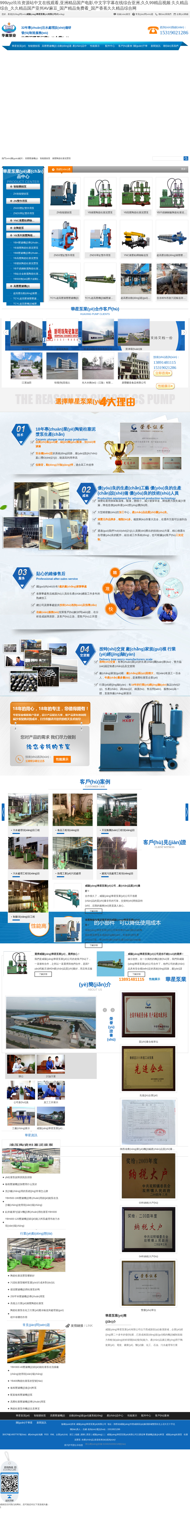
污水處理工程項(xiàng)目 (26, 873)
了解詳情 (93, 911)
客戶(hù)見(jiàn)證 (164, 842)
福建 (77, 1434)
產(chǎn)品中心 (80, 47)
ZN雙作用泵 (20, 200)
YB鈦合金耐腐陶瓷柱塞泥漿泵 (29, 273)
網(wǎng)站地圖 (35, 1434)
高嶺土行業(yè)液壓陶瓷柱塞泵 (27, 1303)
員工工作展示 (51, 1102)
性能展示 (95, 45)
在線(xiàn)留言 (123, 14)
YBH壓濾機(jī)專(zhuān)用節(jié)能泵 (29, 242)
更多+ (184, 169)
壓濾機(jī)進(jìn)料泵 (155, 1434)
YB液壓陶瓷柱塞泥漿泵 (25, 247)
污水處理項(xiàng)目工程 (26, 830)
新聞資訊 (155, 45)
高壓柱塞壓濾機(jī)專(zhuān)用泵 (28, 1401)
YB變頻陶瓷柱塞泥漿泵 (25, 263)
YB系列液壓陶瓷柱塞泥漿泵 (26, 235)
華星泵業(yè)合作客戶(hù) (95, 309)
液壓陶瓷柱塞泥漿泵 (61, 158)
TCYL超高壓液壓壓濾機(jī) (27, 298)
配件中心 (110, 45)
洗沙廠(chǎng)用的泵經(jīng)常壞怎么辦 (26, 1191)
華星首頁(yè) (19, 45)
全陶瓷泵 (18, 227)
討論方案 (51, 1076)
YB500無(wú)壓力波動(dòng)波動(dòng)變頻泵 (29, 279)
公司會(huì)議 (21, 1102)
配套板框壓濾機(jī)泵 (21, 1394)
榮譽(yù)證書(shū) (111, 1029)
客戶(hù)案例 (125, 45)
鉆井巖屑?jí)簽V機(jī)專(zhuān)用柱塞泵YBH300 (31, 1212)
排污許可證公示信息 (73, 1445)
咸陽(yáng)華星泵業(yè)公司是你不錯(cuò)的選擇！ (156, 954)
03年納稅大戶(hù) (148, 1202)
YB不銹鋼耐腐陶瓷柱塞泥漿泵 (29, 268)
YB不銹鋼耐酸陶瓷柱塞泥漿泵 (172, 212)
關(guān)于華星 (140, 47)
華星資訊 (31, 1135)
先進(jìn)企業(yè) (149, 1095)
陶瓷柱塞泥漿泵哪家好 (22, 1275)
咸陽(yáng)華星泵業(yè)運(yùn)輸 (51, 1128)
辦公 (21, 1076)
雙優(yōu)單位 (148, 1310)
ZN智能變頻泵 (21, 193)
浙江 (71, 1434)
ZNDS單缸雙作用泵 (23, 213)
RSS (46, 1434)
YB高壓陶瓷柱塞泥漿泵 (25, 258)
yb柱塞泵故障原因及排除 (18, 1177)
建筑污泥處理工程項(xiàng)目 (117, 873)
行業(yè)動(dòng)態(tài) (36, 1233)
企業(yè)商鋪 (182, 14)
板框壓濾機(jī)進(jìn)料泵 (23, 1387)
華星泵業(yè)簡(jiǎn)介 (115, 1318)
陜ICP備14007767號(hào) (14, 1434)
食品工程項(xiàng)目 (68, 830)
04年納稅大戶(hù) (148, 1256)
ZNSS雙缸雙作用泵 (23, 208)
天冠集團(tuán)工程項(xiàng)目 (118, 830)
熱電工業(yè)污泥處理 (69, 873)
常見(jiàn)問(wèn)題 (144, 14)
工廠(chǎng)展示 (21, 1128)
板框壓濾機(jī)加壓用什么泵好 (21, 1184)
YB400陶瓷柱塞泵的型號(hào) (26, 1380)
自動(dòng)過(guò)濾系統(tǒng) (64, 47)
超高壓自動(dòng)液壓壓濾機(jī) (29, 293)
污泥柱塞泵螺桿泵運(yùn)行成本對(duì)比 (32, 1282)
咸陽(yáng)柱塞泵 (174, 1434)
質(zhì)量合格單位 (148, 1041)
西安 (89, 1434)
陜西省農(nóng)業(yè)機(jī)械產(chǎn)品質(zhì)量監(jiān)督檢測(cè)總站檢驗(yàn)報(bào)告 (148, 1149)
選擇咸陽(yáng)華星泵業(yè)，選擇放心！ (57, 954)
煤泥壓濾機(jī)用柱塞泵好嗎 (25, 1289)
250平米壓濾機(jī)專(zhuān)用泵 (27, 1296)
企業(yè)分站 (62, 1434)
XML (52, 1434)
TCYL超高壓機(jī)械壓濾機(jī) (28, 303)
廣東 (83, 1434)
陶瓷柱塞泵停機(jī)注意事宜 (25, 1408)
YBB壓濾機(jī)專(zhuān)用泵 (28, 253)
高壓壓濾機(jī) (49, 45)
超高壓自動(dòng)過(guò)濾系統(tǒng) (136, 298)
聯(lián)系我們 (165, 14)
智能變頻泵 (34, 45)
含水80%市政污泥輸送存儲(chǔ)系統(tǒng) (172, 298)
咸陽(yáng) (97, 1434)
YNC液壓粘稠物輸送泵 (26, 220)
